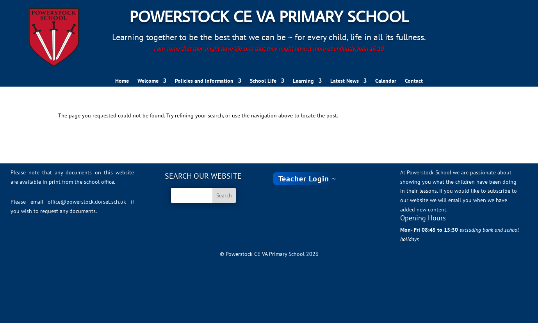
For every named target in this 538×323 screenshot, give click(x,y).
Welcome (148, 81)
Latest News (344, 81)
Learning (303, 81)
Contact (414, 81)
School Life (263, 81)
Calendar (385, 81)
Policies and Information (204, 81)
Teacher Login (303, 179)
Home (122, 81)
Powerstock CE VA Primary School (269, 16)
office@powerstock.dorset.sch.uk (87, 201)
